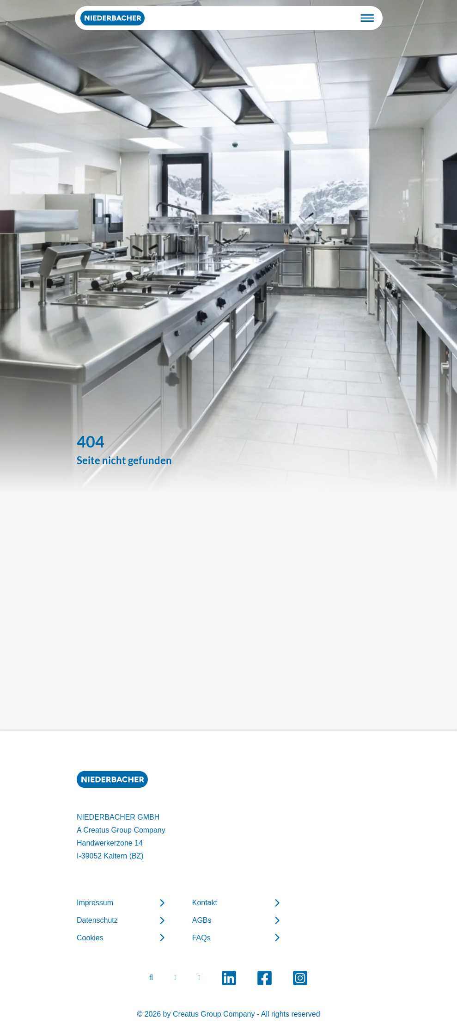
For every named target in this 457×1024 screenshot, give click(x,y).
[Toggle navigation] (367, 18)
